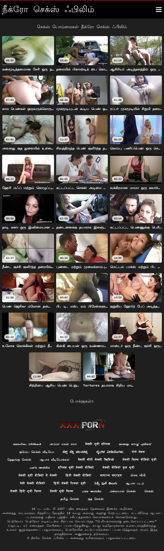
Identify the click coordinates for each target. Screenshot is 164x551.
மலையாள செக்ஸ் (123, 491)
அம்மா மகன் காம (63, 444)
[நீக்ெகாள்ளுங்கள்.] (159, 9)
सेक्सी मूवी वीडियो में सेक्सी (38, 475)
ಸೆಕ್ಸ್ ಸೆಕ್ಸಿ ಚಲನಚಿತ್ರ (75, 452)
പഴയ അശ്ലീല (91, 491)
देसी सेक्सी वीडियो (32, 483)
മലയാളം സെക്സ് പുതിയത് (135, 444)
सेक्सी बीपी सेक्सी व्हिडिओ (96, 460)
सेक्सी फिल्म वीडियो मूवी (140, 460)
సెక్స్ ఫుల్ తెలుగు (105, 483)
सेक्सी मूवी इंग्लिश (97, 444)
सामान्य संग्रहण (111, 475)
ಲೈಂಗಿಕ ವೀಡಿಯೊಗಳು (109, 452)
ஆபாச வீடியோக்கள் (54, 460)
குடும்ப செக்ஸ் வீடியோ (36, 452)
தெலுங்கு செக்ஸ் (19, 460)
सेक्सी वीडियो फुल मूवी (118, 467)
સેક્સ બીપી (137, 475)
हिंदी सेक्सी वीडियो (78, 475)
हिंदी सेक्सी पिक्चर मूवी (70, 483)
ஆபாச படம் (135, 483)
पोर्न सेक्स (138, 452)
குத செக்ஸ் (96, 499)
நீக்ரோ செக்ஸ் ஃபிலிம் (48, 538)
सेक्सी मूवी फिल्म (61, 491)
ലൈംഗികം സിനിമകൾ (27, 444)
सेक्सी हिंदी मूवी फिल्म (25, 491)
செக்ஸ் (149, 491)
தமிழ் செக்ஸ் (69, 499)
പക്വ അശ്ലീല (39, 467)
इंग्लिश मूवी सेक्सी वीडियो (76, 467)
